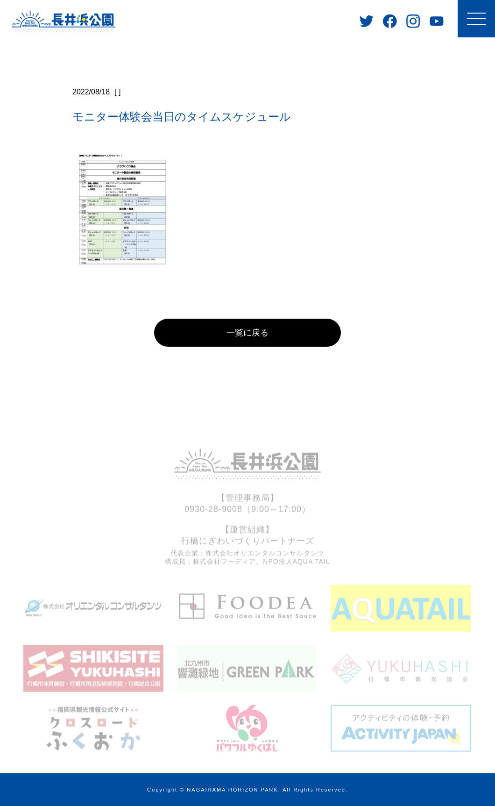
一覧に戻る (247, 332)
